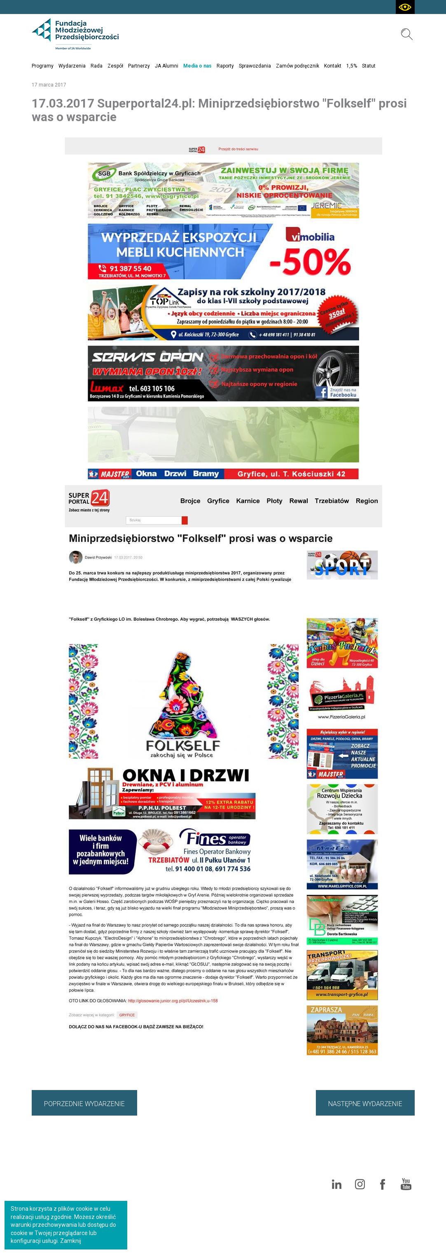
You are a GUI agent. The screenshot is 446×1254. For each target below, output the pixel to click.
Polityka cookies (391, 1161)
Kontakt (332, 66)
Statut (369, 66)
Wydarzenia (72, 66)
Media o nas (197, 66)
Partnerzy (139, 66)
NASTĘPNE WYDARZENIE (365, 1104)
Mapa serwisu (367, 1146)
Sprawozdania (255, 66)
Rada (97, 66)
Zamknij (70, 1241)
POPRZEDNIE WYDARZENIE (84, 1104)
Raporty (225, 66)
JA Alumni (166, 66)
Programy (43, 66)
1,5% (351, 66)
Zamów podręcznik (297, 66)
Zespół (115, 66)
